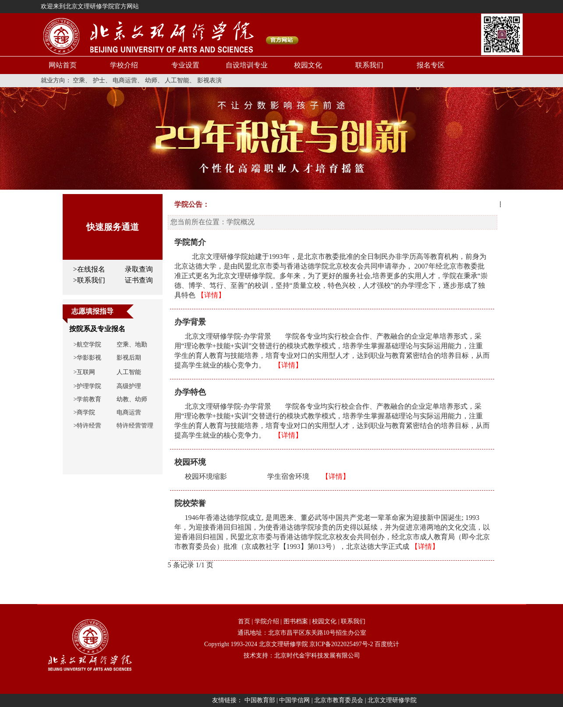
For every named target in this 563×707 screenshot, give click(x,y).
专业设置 (185, 65)
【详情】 (211, 295)
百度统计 (387, 644)
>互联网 (85, 372)
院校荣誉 (190, 503)
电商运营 (129, 412)
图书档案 (295, 621)
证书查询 (139, 280)
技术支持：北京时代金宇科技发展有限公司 (302, 655)
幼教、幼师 (132, 399)
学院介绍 (267, 621)
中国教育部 (259, 700)
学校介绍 (124, 65)
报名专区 (431, 65)
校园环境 (190, 462)
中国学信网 (294, 700)
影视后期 (129, 357)
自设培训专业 (247, 65)
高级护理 (129, 386)
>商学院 (85, 412)
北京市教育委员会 (338, 700)
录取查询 (139, 269)
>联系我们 (89, 280)
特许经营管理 (135, 425)
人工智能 (129, 372)
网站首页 (63, 65)
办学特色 (190, 392)
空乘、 (82, 80)
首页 (244, 621)
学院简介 (190, 242)
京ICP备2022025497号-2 (341, 644)
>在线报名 (89, 269)
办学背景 (190, 322)
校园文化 (308, 65)
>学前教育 (88, 399)
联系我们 (369, 65)
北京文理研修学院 (283, 644)
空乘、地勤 (132, 344)
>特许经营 (88, 425)
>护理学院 (88, 386)
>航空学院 (88, 344)
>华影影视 (88, 357)
